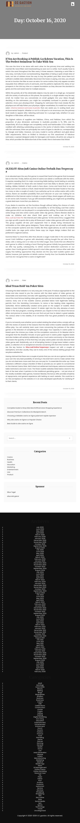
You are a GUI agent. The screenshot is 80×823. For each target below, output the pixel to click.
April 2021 (40, 645)
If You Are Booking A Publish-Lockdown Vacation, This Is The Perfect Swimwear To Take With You (39, 60)
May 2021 (40, 643)
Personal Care (39, 773)
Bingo (40, 693)
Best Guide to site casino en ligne (20, 423)
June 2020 (40, 664)
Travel (40, 809)
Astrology (40, 685)
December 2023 (40, 585)
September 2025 (40, 546)
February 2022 (40, 627)
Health (9, 462)
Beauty (40, 689)
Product (25, 53)
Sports (40, 805)
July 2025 (40, 550)
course (40, 709)
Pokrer (40, 779)
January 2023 (40, 606)
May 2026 (40, 531)
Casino (24, 163)
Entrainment (40, 726)
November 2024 (40, 565)
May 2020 (40, 666)
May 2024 (40, 576)
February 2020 (40, 671)
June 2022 (40, 619)
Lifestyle (40, 754)
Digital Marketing (40, 717)
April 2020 (40, 668)
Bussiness (40, 700)
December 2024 (40, 563)
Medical (40, 762)
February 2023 (40, 604)
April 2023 (40, 600)
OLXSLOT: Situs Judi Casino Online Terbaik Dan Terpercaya (39, 170)
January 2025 (40, 561)
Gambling (40, 737)
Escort (40, 728)
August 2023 (40, 593)
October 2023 (40, 589)
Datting (40, 715)
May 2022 (40, 621)
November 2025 (40, 542)
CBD (40, 704)
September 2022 (40, 613)
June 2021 (40, 641)
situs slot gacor (13, 496)
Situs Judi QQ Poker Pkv (15, 218)
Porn (40, 781)
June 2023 (40, 597)
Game (40, 739)
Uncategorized (40, 811)
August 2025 (40, 548)
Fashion (40, 732)
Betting (40, 691)
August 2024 (40, 570)
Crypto (40, 711)
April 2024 (40, 578)
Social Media (40, 801)
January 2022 (40, 628)
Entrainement (40, 724)
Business (10, 459)
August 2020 (40, 660)
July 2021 (40, 640)
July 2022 (40, 617)
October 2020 (40, 656)
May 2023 (40, 598)
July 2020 (40, 662)
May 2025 (40, 553)
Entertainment (12, 469)
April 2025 (40, 555)
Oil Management (39, 767)
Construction (40, 707)
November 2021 (40, 632)
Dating (40, 713)
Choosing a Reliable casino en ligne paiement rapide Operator (31, 416)
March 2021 (40, 647)
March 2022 (40, 625)
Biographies (40, 694)
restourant (40, 786)
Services (40, 790)
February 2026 (40, 537)
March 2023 (40, 602)
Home (40, 749)
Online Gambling (40, 771)
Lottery (40, 756)
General (40, 745)
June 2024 (40, 574)
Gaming (40, 743)
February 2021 (40, 649)
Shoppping (40, 794)
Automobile (40, 687)
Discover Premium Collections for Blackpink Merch (26, 412)
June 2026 (40, 529)
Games (40, 741)
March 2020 (39, 670)
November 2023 (40, 587)
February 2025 (40, 559)
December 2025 (40, 540)
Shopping (40, 792)
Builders (40, 696)
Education (11, 464)
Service (40, 788)
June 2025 (40, 552)
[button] (72, 4)
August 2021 (40, 638)
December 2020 (40, 653)
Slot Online (40, 797)
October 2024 (40, 567)
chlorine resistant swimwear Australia (25, 108)
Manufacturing (40, 758)
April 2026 (40, 533)
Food (40, 736)
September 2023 (40, 591)
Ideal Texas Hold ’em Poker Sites (24, 286)
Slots (40, 799)
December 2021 (40, 630)
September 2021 (40, 636)
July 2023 (40, 595)
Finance (40, 734)
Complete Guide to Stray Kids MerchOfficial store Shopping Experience (34, 408)
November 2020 (40, 655)
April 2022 (40, 623)
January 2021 (40, 651)
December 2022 (40, 608)
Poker (24, 280)
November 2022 (40, 610)
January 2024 (40, 583)
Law (8, 472)
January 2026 (40, 538)
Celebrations (40, 706)
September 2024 (40, 568)
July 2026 (40, 527)
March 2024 (39, 580)
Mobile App (40, 764)
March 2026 (40, 535)
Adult (40, 683)
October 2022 (40, 612)
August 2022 (40, 615)
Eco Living (40, 719)
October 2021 (40, 634)
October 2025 (40, 544)
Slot (40, 796)
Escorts (40, 730)
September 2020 (40, 658)
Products (40, 784)
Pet (40, 775)
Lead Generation (40, 752)
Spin (40, 803)
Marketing (11, 467)
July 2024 (40, 572)
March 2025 (39, 557)
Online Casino (40, 769)
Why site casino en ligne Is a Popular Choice (24, 420)
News (40, 766)
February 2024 (40, 582)
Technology (39, 807)
